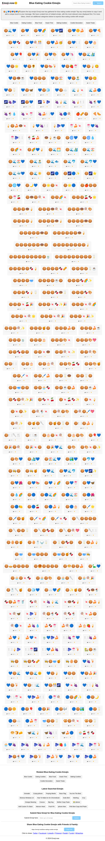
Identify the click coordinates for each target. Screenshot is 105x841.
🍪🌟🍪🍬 (50, 185)
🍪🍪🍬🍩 (42, 352)
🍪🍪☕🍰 (88, 387)
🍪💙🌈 (40, 30)
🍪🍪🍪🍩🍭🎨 (79, 209)
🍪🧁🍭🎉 (86, 578)
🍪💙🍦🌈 (52, 483)
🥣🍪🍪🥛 (50, 721)
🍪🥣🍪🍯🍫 (63, 554)
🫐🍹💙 (73, 756)
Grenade (27, 793)
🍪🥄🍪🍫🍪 (44, 530)
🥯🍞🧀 (16, 733)
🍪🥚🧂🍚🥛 (38, 542)
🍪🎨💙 (16, 459)
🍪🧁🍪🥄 (65, 578)
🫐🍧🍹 (95, 745)
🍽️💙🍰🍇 (50, 649)
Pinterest (58, 833)
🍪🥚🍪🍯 (14, 542)
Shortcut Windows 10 (27, 798)
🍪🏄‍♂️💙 (33, 459)
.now (8, 3)
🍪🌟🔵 (69, 185)
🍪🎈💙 (95, 435)
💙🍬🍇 (71, 685)
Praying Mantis (51, 793)
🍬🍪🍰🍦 (92, 602)
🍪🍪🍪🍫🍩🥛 (54, 292)
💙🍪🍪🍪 (37, 78)
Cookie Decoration (76, 23)
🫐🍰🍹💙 (54, 756)
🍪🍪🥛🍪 (84, 376)
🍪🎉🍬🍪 (33, 447)
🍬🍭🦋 (14, 614)
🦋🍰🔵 (67, 733)
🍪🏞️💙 (71, 459)
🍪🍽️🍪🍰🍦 (84, 423)
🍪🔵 (31, 495)
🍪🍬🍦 (90, 399)
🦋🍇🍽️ (50, 733)
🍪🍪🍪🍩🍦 (23, 209)
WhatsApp (79, 833)
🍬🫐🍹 (31, 614)
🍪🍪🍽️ (10, 364)
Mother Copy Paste (63, 802)
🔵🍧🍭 (54, 697)
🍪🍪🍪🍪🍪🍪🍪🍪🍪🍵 (29, 257)
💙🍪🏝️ (73, 78)
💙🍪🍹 (12, 685)
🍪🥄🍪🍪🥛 (19, 530)
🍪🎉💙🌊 (54, 447)
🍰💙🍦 (14, 637)
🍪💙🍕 (95, 30)
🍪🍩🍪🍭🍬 (36, 197)
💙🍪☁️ (61, 90)
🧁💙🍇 (10, 745)
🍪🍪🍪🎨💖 (86, 340)
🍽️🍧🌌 (31, 649)
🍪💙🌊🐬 (67, 471)
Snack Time (49, 23)
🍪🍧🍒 (15, 197)
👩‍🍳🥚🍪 (71, 661)
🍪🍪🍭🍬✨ (65, 352)
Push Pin (52, 806)
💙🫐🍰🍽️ (35, 697)
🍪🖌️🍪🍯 (17, 518)
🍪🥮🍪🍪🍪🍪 (46, 566)
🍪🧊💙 (33, 590)
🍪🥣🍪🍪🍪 (38, 554)
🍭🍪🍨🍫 (50, 614)
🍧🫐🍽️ (16, 138)
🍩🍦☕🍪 (52, 138)
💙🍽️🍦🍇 (90, 685)
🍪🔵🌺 (88, 495)
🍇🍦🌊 (61, 102)
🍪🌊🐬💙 (88, 161)
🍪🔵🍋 (16, 506)
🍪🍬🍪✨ (19, 411)
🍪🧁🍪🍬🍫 (21, 578)
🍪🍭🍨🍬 (40, 411)
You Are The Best (75, 793)
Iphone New (62, 806)
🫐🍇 (25, 745)
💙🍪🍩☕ (16, 78)
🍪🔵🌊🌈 (48, 495)
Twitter (35, 833)
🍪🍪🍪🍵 (17, 340)
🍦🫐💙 (59, 126)
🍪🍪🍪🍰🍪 (65, 328)
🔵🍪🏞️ (78, 709)
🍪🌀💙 (71, 138)
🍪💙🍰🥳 (54, 42)
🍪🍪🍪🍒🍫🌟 (84, 197)
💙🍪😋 (90, 78)
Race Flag (62, 793)
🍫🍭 (33, 602)
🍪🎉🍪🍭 (12, 447)
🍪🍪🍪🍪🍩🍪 (79, 221)
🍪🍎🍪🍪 (88, 185)
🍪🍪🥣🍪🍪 (19, 387)
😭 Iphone (76, 802)
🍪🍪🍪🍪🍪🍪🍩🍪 (31, 245)
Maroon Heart (40, 806)
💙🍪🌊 (14, 673)
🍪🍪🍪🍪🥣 (23, 280)
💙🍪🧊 (44, 90)
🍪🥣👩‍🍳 (84, 554)
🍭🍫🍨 (69, 614)
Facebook (42, 833)
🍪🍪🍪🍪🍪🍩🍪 (33, 233)
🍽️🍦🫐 (14, 649)
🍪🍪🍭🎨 (88, 352)
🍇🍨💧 (10, 114)
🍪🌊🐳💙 (16, 173)
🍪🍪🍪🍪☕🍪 (50, 280)
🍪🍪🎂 (27, 364)
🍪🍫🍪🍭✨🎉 (21, 399)
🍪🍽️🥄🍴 (12, 435)
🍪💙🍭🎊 (33, 42)
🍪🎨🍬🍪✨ (90, 447)
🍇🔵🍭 (65, 114)
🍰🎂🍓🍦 (86, 625)
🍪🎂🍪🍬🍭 (52, 435)
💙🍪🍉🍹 (48, 66)
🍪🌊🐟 (52, 161)
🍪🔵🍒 (33, 506)
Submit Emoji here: (31, 818)
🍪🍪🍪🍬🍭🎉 (52, 316)
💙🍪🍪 (69, 673)
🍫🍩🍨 (92, 590)
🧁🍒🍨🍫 (86, 733)
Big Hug (50, 802)
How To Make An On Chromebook (48, 798)
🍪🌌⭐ (90, 173)
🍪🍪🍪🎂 (38, 340)
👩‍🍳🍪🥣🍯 (52, 661)
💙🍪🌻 (29, 66)
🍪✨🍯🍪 (73, 590)
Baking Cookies (62, 23)
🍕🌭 (97, 114)
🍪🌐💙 (14, 185)
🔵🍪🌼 (10, 709)
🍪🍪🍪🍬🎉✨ (82, 316)
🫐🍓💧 (61, 745)
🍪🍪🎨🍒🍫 (69, 364)
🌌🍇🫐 (10, 102)
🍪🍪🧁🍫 (42, 387)
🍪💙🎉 (33, 54)
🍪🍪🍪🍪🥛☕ (84, 268)
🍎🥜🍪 (82, 114)
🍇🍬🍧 (27, 114)
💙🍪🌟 (12, 66)
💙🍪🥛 (10, 90)
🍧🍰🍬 (76, 126)
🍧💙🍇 (92, 126)
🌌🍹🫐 (44, 102)
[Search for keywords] (82, 3)
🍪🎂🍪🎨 (75, 435)
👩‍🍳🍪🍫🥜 (31, 661)
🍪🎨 (71, 447)
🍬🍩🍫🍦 (71, 602)
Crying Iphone (38, 793)
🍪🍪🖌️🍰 (42, 376)
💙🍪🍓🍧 (69, 66)
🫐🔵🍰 (90, 756)
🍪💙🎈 (16, 54)
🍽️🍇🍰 (90, 637)
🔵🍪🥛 (95, 709)
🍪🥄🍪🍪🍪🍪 (84, 518)
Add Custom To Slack (25, 806)
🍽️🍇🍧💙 (71, 637)
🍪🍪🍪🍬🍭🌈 (84, 304)
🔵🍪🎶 (61, 709)
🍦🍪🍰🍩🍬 (16, 126)
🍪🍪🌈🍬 (59, 197)
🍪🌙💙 (31, 185)
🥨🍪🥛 (90, 721)
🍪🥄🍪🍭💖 (69, 530)
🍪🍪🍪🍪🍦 (23, 221)
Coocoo (42, 802)
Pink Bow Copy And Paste (78, 806)
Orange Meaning (30, 802)
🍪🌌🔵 (52, 173)
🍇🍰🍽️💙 (46, 114)
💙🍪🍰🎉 (88, 673)
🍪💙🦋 (88, 483)
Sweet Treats (90, 23)
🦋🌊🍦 (33, 733)
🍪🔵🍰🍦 (52, 506)
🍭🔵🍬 (16, 625)
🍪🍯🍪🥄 (36, 423)
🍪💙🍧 (71, 483)
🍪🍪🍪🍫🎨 (82, 292)
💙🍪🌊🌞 (33, 673)
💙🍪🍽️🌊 (31, 685)
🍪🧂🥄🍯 (14, 590)
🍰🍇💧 (33, 625)
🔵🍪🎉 (44, 709)
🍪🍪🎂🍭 (46, 364)
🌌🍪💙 (27, 102)
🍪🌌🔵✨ (71, 173)
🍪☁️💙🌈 (52, 590)
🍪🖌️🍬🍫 (59, 518)
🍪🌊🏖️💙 (16, 161)
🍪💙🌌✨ (88, 471)
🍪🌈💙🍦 (35, 149)
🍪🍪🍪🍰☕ (90, 328)
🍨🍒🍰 (33, 138)
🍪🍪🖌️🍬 (21, 376)
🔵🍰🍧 (31, 721)
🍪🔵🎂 (71, 506)
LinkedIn (51, 833)
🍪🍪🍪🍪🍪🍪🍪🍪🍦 (71, 245)
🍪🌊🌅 (54, 149)
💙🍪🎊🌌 (52, 685)
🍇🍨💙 (95, 102)
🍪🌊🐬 (69, 161)
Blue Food (38, 23)
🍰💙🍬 (31, 637)
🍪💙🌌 (57, 30)
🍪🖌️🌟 (88, 506)
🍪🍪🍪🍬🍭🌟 (23, 316)
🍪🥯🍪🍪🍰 (73, 566)
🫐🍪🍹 (35, 756)
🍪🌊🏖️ (88, 149)
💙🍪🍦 (52, 673)
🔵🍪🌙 (92, 697)
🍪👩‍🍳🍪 (14, 471)
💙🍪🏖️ (56, 78)
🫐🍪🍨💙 (16, 756)
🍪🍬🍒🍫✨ (69, 399)
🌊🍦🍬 (78, 90)
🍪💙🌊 (48, 471)
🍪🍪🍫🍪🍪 (19, 352)
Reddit (65, 833)
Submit (76, 818)
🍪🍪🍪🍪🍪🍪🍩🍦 (69, 233)
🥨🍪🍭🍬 (71, 721)
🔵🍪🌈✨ (73, 697)
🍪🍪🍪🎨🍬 (61, 340)
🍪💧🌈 (16, 495)
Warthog (76, 798)
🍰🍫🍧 (50, 625)
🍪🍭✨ (17, 423)
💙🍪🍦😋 (90, 66)
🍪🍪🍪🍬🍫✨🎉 (52, 304)
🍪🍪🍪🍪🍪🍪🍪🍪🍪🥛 (75, 257)
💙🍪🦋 (27, 90)
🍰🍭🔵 (67, 625)
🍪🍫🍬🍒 (46, 399)
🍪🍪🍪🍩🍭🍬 (50, 209)
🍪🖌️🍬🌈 (38, 518)
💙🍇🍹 (88, 661)
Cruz (83, 798)
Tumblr (71, 833)
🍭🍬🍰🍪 (88, 614)
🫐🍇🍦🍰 (42, 745)
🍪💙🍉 (33, 483)
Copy (8, 35)
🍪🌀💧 (88, 138)
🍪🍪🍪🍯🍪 (40, 328)
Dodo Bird (66, 798)
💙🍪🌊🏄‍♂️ (86, 54)
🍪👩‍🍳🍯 (31, 471)
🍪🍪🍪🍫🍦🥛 (25, 292)
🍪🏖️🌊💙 (52, 459)
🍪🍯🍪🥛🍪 (59, 423)
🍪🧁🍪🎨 (44, 578)
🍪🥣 (19, 554)
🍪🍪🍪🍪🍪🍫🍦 (23, 268)
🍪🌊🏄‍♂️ (71, 149)
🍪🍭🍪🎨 (61, 411)
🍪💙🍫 (14, 42)
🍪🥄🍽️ (90, 530)
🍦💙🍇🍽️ (39, 126)
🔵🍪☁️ (14, 721)
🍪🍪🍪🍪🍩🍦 (50, 221)
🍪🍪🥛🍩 (63, 376)
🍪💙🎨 (50, 54)
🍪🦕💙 (94, 566)
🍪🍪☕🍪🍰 (65, 387)
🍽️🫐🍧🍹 (71, 649)
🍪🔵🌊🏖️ (69, 495)
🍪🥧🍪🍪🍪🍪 (16, 566)
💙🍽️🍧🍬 (14, 697)
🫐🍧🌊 (78, 745)
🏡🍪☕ (90, 649)
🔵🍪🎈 (27, 709)
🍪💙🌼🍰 (76, 30)
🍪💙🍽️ (73, 42)
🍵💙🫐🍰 (50, 637)
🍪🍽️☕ (31, 435)
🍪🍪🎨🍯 (92, 364)
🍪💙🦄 (67, 54)
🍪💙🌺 (16, 483)
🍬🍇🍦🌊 (50, 602)
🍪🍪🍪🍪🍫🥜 (54, 268)
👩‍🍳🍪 (14, 661)
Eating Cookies (27, 23)
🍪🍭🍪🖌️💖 (84, 411)
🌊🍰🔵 (95, 90)
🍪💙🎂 (90, 42)
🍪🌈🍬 (16, 149)
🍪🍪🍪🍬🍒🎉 (21, 304)
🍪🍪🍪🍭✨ (14, 328)
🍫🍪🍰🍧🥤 (14, 602)
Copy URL (69, 829)
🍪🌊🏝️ (35, 161)
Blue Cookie (14, 23)
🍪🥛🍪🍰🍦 (88, 542)
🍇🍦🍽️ (78, 102)
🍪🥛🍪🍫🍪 (63, 542)
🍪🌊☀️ (35, 173)
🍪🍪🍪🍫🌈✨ (79, 280)
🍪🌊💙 (10, 30)
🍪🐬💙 (88, 459)
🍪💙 (25, 30)
